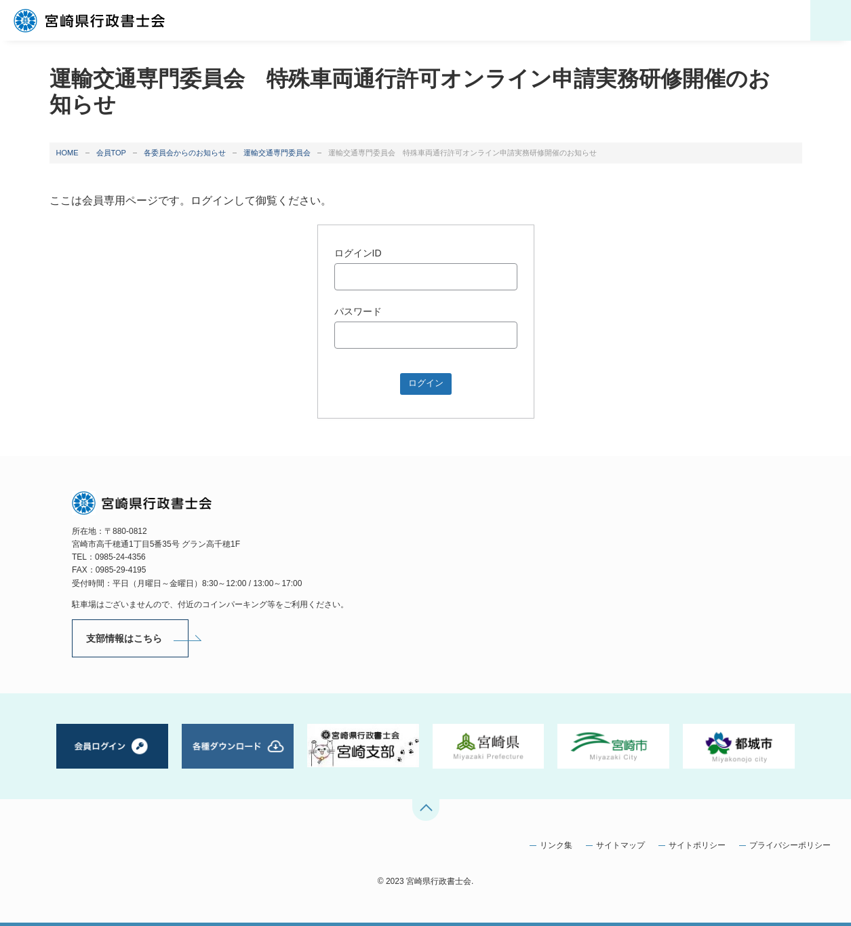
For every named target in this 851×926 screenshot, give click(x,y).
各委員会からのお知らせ (185, 153)
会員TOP (111, 153)
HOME (67, 153)
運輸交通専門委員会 (277, 153)
